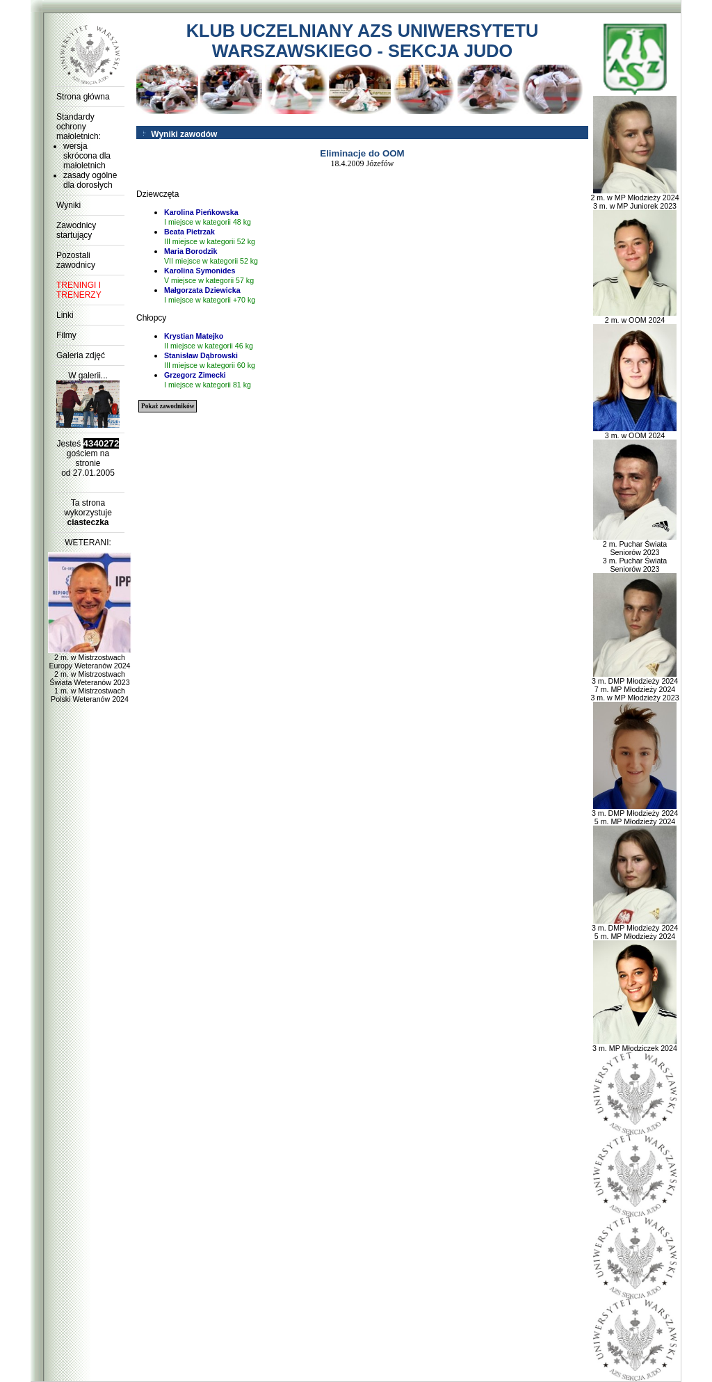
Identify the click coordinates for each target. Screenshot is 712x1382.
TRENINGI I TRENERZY (79, 290)
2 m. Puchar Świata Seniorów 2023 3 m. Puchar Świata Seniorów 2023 (635, 553)
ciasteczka (87, 522)
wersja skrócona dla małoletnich (87, 155)
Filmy (66, 335)
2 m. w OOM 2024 (635, 316)
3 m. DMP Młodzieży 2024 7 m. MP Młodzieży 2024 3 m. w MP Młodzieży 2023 (634, 686)
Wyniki (68, 205)
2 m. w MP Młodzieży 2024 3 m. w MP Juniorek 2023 (634, 198)
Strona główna (83, 97)
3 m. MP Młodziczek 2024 (634, 1044)
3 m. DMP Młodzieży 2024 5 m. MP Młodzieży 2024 (635, 814)
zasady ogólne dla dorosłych (90, 180)
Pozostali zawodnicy (75, 260)
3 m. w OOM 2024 (635, 432)
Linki (65, 315)
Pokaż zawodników (167, 406)
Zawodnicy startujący (76, 230)
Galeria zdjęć (80, 355)
